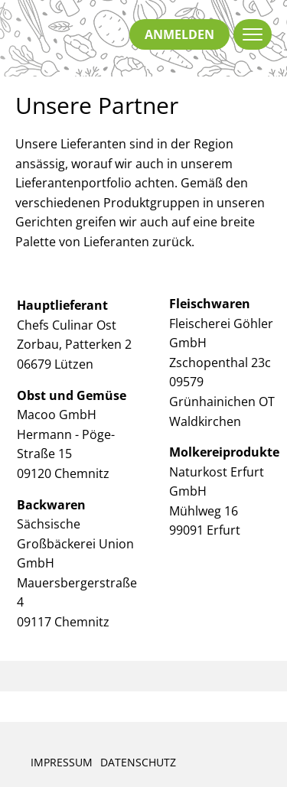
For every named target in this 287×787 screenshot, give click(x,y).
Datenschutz (138, 762)
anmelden (179, 34)
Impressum (62, 762)
